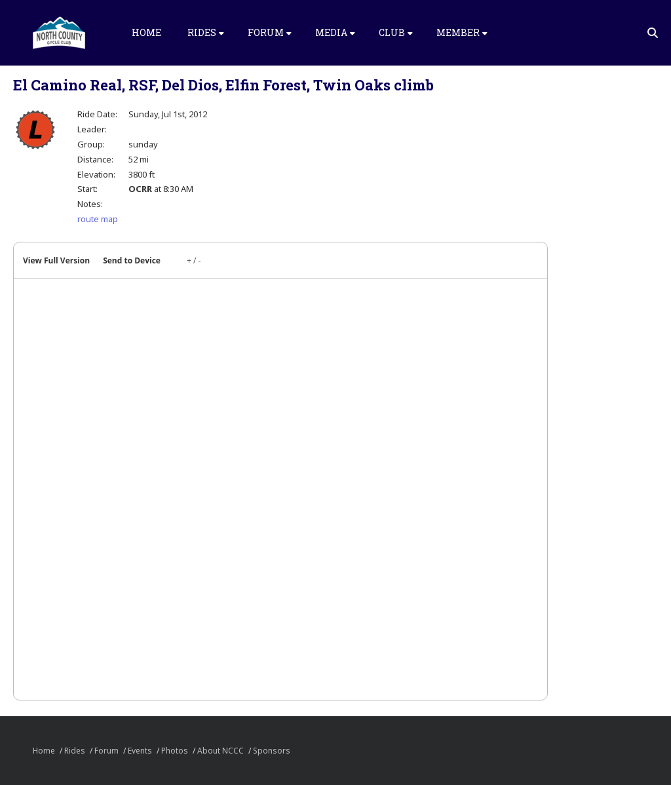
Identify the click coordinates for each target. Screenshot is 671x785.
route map (97, 219)
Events (140, 750)
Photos (174, 750)
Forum (270, 32)
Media (335, 32)
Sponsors (271, 750)
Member (462, 32)
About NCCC (220, 750)
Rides (205, 32)
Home (146, 32)
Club (396, 32)
